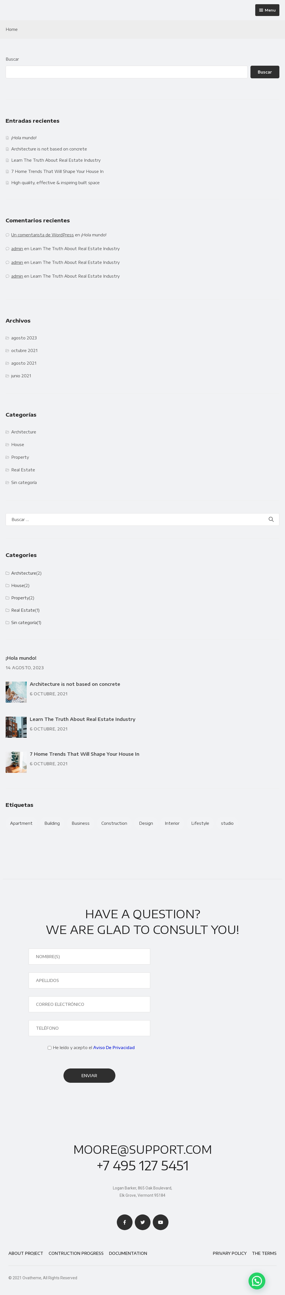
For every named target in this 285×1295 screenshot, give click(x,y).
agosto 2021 (23, 363)
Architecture (23, 432)
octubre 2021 (24, 350)
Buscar (12, 59)
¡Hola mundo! (24, 137)
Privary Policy (230, 1253)
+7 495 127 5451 (143, 1165)
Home (12, 29)
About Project (25, 1253)
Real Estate (23, 469)
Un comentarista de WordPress (42, 234)
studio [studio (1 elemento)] (227, 823)
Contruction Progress (76, 1253)
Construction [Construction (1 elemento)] (114, 823)
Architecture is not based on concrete (49, 149)
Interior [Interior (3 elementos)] (172, 823)
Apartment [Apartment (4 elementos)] (21, 823)
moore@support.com (142, 1150)
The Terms (264, 1253)
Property (20, 457)
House (17, 444)
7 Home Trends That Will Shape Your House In (57, 171)
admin (17, 248)
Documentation (128, 1253)
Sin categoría (24, 482)
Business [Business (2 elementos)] (81, 823)
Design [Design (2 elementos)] (146, 823)
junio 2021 (21, 375)
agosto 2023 (24, 337)
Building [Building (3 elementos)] (52, 823)
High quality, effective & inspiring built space (55, 182)
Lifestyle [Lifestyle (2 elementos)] (200, 823)
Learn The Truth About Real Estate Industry (56, 160)
